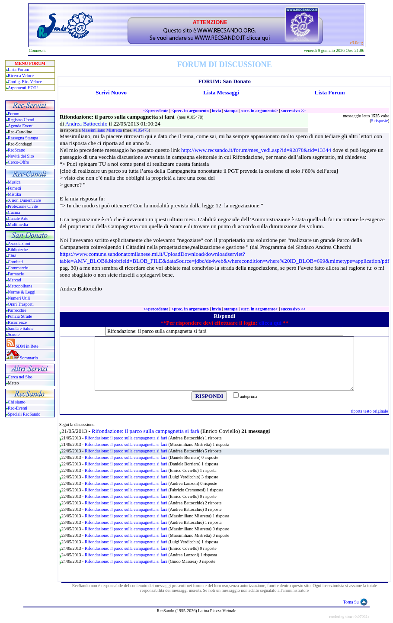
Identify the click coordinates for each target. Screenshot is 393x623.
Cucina (14, 212)
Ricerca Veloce (21, 75)
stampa (230, 110)
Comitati (15, 261)
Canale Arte (18, 218)
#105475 (141, 130)
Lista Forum (18, 69)
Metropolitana (20, 286)
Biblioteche (18, 249)
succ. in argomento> (259, 110)
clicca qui (270, 323)
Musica (14, 182)
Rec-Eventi (17, 408)
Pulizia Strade (20, 316)
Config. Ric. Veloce (25, 81)
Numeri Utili (19, 298)
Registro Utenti (21, 119)
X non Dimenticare (24, 200)
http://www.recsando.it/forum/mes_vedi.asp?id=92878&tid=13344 (256, 150)
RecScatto (17, 150)
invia (216, 110)
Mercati (14, 280)
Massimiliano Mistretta (102, 130)
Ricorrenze (17, 322)
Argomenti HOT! (23, 87)
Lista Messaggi (221, 92)
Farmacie (16, 273)
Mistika (14, 194)
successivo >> (293, 110)
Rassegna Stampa (23, 138)
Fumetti (14, 188)
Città (12, 255)
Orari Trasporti (21, 304)
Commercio (18, 267)
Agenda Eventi (21, 125)
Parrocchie (17, 310)
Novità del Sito (21, 156)
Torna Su (351, 602)
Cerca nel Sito (20, 376)
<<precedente (155, 110)
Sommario (29, 357)
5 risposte (379, 120)
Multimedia (18, 224)
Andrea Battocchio (87, 123)
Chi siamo (17, 402)
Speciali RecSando (24, 414)
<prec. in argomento (189, 110)
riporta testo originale (369, 411)
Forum (13, 113)
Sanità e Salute (20, 328)
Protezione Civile (23, 206)
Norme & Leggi (21, 292)
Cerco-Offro (18, 162)
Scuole (13, 334)
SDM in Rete (27, 346)
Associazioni (19, 243)
